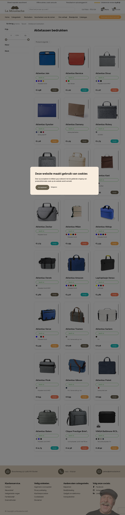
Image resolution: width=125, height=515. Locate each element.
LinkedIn (97, 493)
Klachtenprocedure (41, 493)
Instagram (98, 490)
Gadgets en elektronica (71, 493)
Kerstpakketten (69, 496)
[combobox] (49, 9)
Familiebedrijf (9, 496)
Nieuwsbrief (9, 490)
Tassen (23, 24)
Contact (8, 486)
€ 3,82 (38, 294)
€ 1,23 (68, 140)
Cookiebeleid (39, 496)
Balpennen (67, 486)
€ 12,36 (69, 447)
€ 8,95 (68, 396)
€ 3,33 (98, 243)
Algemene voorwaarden (43, 486)
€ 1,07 (98, 89)
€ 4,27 (68, 294)
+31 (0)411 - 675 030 (89, 9)
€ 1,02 (68, 89)
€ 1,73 (98, 140)
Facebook (98, 486)
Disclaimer (38, 499)
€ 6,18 (98, 345)
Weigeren (54, 187)
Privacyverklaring (40, 490)
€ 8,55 (38, 396)
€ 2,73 (38, 243)
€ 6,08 (68, 345)
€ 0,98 (38, 89)
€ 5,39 (38, 345)
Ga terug (9, 24)
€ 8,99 (98, 396)
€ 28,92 (99, 447)
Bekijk (55, 89)
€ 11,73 (39, 447)
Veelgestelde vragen (12, 493)
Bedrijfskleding (68, 490)
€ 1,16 (38, 140)
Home (17, 24)
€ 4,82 (98, 294)
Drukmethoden (10, 499)
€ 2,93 (68, 243)
